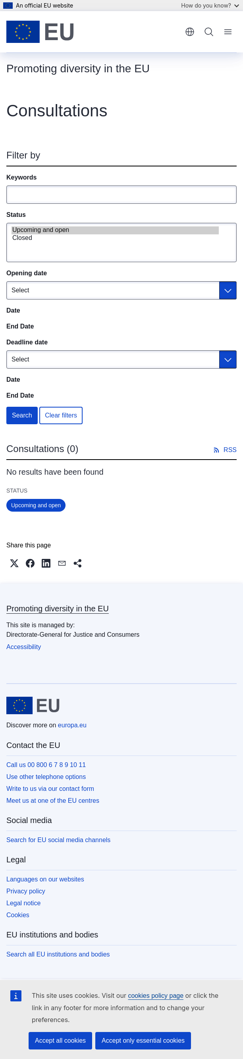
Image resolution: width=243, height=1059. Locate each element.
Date (13, 310)
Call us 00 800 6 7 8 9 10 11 (46, 764)
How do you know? (210, 5)
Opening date (26, 273)
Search (22, 415)
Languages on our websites (45, 879)
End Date (20, 326)
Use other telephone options (46, 776)
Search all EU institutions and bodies (58, 954)
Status (16, 214)
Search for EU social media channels (58, 840)
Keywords (21, 177)
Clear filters (61, 415)
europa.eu (72, 725)
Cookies (17, 915)
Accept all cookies (60, 1040)
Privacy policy (25, 891)
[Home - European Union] (40, 32)
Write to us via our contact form (50, 788)
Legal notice (23, 903)
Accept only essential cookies (143, 1040)
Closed (115, 238)
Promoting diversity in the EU (57, 608)
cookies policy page (155, 995)
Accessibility (23, 647)
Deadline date (27, 342)
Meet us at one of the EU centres (52, 800)
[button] (14, 563)
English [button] (190, 32)
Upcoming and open (115, 230)
